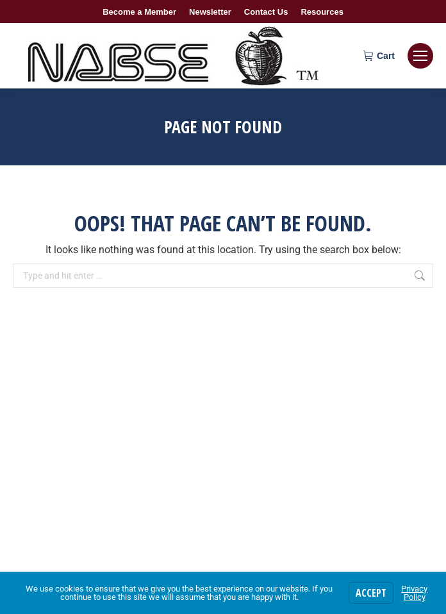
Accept (371, 593)
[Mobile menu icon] (420, 56)
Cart (379, 56)
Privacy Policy (414, 593)
